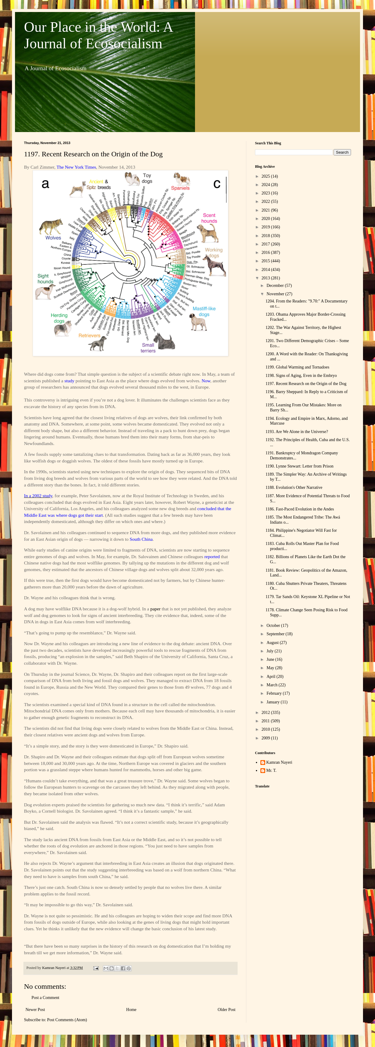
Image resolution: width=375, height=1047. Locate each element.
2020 (266, 218)
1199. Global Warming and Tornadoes (297, 367)
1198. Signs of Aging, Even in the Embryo (301, 375)
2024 (266, 184)
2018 (266, 235)
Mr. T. (271, 770)
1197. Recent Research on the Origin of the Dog (306, 383)
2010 (266, 729)
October (273, 625)
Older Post (227, 1009)
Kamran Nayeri (279, 762)
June (270, 659)
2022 (266, 201)
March (272, 685)
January (273, 702)
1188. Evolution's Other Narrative (294, 487)
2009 (266, 738)
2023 (266, 193)
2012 (266, 712)
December (275, 285)
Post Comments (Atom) (67, 1020)
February (274, 693)
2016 (266, 252)
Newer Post (35, 1009)
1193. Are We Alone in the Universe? (297, 431)
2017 (266, 244)
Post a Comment (45, 997)
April (271, 676)
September (275, 634)
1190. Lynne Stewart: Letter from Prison (300, 466)
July (270, 651)
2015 (266, 261)
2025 (266, 176)
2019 (266, 227)
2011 (266, 721)
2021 (266, 210)
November (275, 294)
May (270, 668)
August (273, 642)
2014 (266, 269)
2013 (266, 278)
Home (131, 1009)
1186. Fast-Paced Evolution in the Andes (300, 509)
